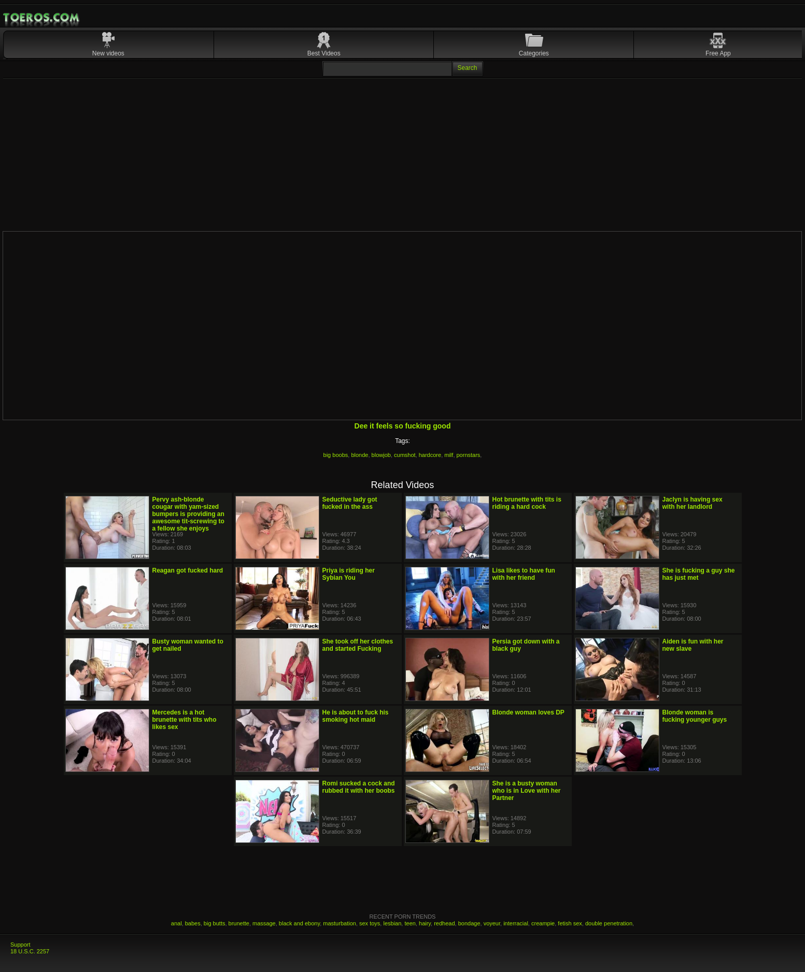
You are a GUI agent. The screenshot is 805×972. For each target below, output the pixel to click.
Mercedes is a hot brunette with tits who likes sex (184, 720)
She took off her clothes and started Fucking (357, 645)
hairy (425, 923)
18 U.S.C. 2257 (29, 951)
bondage (469, 923)
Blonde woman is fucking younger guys (694, 716)
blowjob (381, 455)
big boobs (335, 455)
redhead (444, 923)
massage (264, 923)
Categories (534, 53)
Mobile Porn (42, 17)
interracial (515, 923)
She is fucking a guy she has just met (698, 574)
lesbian (392, 923)
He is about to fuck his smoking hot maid (355, 716)
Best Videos (324, 53)
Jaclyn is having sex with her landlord (692, 503)
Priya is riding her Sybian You (348, 574)
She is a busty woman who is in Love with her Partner (526, 791)
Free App (718, 53)
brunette (239, 923)
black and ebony (299, 923)
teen (409, 923)
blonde (359, 455)
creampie (543, 923)
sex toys (369, 923)
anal (176, 923)
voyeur (492, 923)
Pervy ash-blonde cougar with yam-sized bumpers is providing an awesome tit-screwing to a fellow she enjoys (188, 514)
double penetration (608, 923)
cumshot (405, 455)
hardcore (430, 455)
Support (20, 944)
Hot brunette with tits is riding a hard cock (526, 503)
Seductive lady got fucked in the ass (349, 503)
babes (193, 923)
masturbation (339, 923)
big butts (214, 923)
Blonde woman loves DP (528, 712)
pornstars (469, 455)
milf (448, 455)
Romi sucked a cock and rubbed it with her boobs (358, 787)
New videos (108, 53)
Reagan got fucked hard (187, 570)
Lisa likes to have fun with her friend (523, 574)
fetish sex (570, 923)
